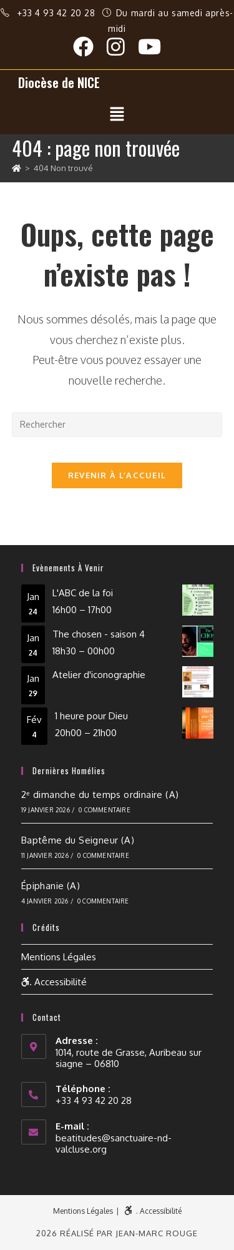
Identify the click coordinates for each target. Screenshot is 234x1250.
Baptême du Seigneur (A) (77, 840)
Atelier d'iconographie (98, 675)
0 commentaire (104, 810)
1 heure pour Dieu (91, 716)
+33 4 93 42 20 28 (57, 12)
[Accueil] (16, 168)
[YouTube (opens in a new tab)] (149, 46)
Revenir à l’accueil (117, 475)
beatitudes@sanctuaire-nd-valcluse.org (114, 1143)
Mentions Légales (58, 957)
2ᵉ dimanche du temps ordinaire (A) (100, 794)
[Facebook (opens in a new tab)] (90, 46)
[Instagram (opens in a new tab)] (122, 46)
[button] (116, 114)
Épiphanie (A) (50, 886)
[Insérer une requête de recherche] (117, 424)
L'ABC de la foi (82, 593)
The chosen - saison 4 (98, 633)
